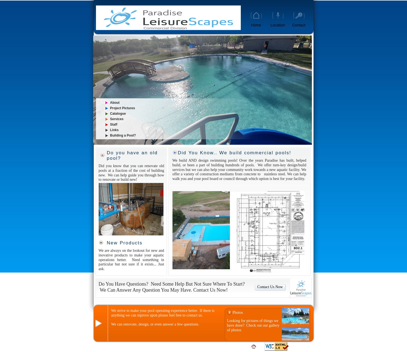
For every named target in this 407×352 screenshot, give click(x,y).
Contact (298, 25)
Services (117, 119)
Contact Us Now (270, 287)
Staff (114, 124)
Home (256, 25)
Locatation (234, 345)
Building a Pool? (123, 135)
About (115, 103)
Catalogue (118, 114)
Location (278, 25)
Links (114, 130)
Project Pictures (122, 108)
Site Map (206, 345)
